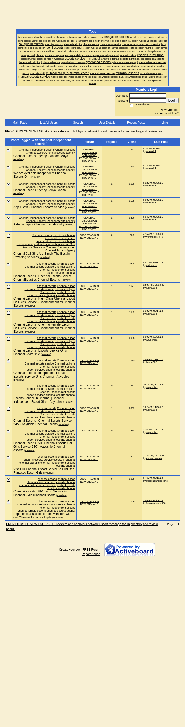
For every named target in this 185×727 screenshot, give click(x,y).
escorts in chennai (64, 459)
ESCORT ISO (89, 430)
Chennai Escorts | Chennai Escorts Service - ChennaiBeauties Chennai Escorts (43, 277)
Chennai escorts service (39, 266)
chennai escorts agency (61, 510)
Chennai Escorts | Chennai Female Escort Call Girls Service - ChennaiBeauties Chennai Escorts (44, 328)
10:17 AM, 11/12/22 (153, 384)
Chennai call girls (65, 266)
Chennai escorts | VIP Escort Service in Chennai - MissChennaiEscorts (40, 493)
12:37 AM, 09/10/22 (153, 284)
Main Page (19, 122)
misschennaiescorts (157, 480)
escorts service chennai (61, 504)
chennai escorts (46, 286)
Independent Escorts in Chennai (55, 241)
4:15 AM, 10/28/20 (153, 233)
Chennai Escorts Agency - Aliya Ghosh (39, 190)
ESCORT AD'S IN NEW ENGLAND (89, 236)
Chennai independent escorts (36, 149)
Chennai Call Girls (64, 244)
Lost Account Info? (166, 113)
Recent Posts (136, 122)
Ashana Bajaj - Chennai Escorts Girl (37, 224)
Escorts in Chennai (63, 235)
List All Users (49, 122)
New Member (170, 110)
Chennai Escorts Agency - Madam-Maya (40, 156)
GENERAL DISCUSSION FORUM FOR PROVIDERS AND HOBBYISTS (89, 155)
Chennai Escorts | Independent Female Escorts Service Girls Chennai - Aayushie (41, 374)
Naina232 (151, 265)
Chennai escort (66, 263)
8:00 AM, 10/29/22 (153, 336)
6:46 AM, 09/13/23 (153, 477)
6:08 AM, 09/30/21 (153, 199)
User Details (107, 122)
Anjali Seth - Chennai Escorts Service (38, 207)
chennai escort (66, 456)
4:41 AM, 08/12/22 (153, 262)
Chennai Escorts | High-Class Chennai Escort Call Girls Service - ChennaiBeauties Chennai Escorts (44, 302)
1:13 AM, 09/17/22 (153, 310)
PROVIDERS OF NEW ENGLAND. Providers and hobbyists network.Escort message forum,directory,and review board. (85, 131)
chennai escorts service (38, 459)
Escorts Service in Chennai (39, 247)
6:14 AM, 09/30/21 (153, 165)
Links (165, 122)
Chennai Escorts (65, 149)
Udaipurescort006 (156, 503)
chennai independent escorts (57, 462)
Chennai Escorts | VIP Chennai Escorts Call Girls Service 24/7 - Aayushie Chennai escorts (42, 446)
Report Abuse (91, 554)
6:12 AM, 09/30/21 (153, 182)
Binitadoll (151, 151)
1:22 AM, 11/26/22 (153, 407)
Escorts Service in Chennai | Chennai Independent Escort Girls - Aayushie (38, 400)
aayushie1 (152, 339)
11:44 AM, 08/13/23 (153, 455)
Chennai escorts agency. (60, 152)
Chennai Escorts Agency (60, 250)
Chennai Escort (35, 152)
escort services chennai (61, 272)
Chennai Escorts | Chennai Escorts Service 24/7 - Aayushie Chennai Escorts (42, 422)
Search (78, 122)
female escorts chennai (61, 488)
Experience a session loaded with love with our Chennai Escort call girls (42, 515)
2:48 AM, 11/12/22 (153, 359)
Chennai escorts (46, 263)
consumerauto (154, 458)
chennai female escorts (32, 510)
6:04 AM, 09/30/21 (153, 216)
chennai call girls (29, 462)
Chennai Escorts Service (60, 238)
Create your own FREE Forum (79, 549)
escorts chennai (65, 295)
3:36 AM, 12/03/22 (153, 429)
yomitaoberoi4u (154, 236)
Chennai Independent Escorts (35, 244)
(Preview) (18, 159)
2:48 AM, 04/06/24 (153, 500)
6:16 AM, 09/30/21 (153, 148)
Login (172, 100)
